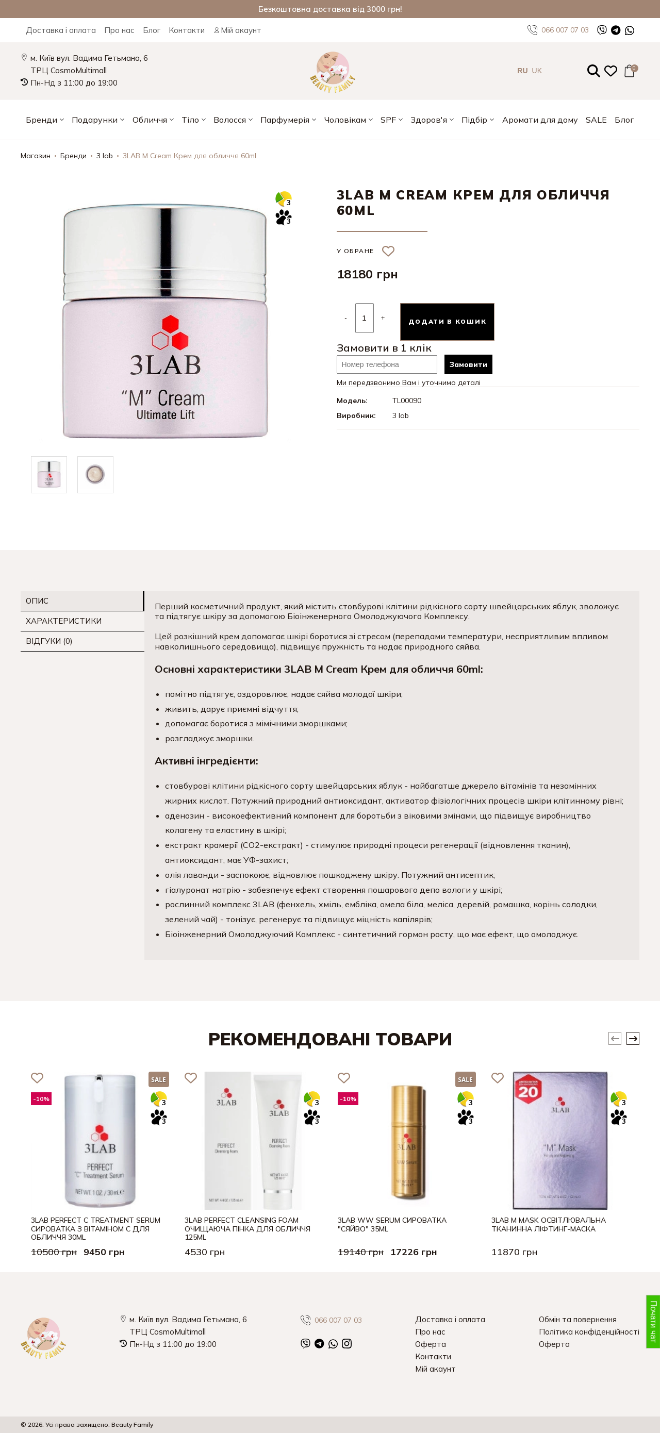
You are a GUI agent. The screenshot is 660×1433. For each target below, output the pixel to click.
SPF (388, 119)
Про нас (119, 30)
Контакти (187, 30)
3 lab (104, 155)
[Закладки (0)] (610, 70)
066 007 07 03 (558, 30)
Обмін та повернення (578, 1319)
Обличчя (150, 119)
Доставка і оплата (61, 30)
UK (537, 70)
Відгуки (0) (49, 641)
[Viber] (602, 30)
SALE (596, 119)
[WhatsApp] (629, 30)
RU (522, 70)
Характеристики (64, 621)
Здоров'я (428, 119)
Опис (37, 601)
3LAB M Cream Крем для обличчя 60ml (189, 155)
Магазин (36, 155)
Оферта (430, 1344)
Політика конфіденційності (589, 1332)
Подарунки (95, 119)
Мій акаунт (237, 30)
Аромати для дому (540, 119)
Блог (151, 30)
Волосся (229, 119)
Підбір (474, 119)
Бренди (41, 119)
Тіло (190, 119)
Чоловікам (345, 119)
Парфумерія (284, 119)
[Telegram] (616, 30)
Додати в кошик (447, 321)
